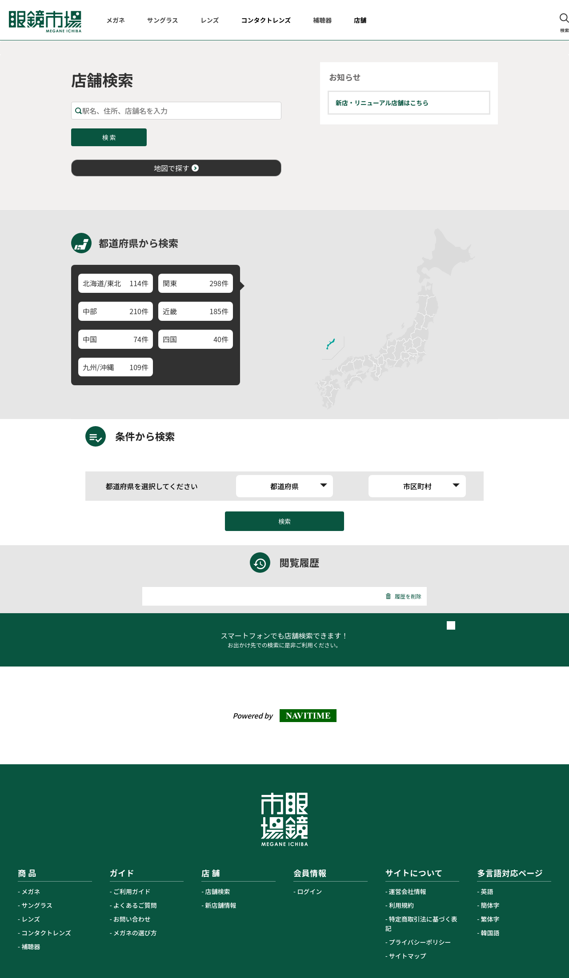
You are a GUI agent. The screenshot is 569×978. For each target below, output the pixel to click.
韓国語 (490, 932)
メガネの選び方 (135, 932)
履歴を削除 (403, 596)
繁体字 (490, 918)
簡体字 (490, 905)
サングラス (36, 905)
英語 (487, 891)
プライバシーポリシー (420, 942)
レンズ (30, 918)
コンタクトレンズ (46, 932)
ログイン (309, 891)
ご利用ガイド (132, 891)
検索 (284, 521)
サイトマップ (407, 955)
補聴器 (30, 946)
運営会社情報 (407, 891)
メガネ (30, 891)
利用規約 (401, 905)
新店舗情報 (220, 905)
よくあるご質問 (135, 905)
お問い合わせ (132, 918)
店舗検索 (217, 891)
